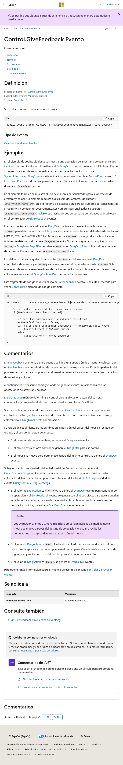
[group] (61, 323)
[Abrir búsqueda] (101, 5)
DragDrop (99, 259)
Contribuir (95, 744)
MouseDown (96, 176)
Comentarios (14, 64)
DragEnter (73, 448)
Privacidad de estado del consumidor (44, 749)
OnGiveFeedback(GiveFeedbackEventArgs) (36, 620)
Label (71, 251)
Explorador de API (31, 28)
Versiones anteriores (63, 744)
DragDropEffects (80, 246)
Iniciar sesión (113, 4)
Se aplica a (12, 68)
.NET (16, 28)
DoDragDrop (64, 166)
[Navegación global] (3, 5)
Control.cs (19, 100)
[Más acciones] (116, 28)
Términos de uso (79, 749)
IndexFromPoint (13, 181)
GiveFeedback (37, 218)
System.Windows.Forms (40, 91)
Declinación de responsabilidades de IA (28, 744)
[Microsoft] (61, 4)
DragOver (54, 226)
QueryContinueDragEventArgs (31, 483)
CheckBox (41, 213)
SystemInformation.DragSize (21, 176)
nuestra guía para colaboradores (39, 650)
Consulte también (16, 73)
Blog (80, 744)
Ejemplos (11, 59)
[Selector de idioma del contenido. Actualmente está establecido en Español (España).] (19, 736)
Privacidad (12, 749)
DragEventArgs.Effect (29, 246)
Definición (12, 55)
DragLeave (73, 440)
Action (90, 478)
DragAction (34, 490)
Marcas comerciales (17, 754)
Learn (7, 28)
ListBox (8, 166)
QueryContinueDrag (46, 274)
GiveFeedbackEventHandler (20, 143)
